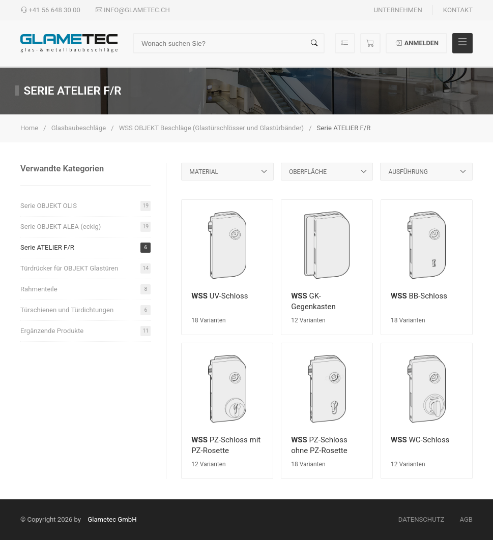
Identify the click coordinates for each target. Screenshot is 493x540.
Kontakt (458, 10)
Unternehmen (397, 10)
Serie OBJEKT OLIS (85, 206)
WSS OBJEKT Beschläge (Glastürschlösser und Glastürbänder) (211, 128)
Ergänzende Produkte (85, 331)
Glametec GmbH (112, 519)
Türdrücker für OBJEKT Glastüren (85, 268)
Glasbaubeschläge (78, 128)
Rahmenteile (85, 289)
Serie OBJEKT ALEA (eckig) (85, 227)
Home (29, 128)
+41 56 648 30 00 (50, 10)
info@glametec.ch (133, 10)
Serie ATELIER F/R (85, 248)
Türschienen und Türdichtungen (85, 310)
